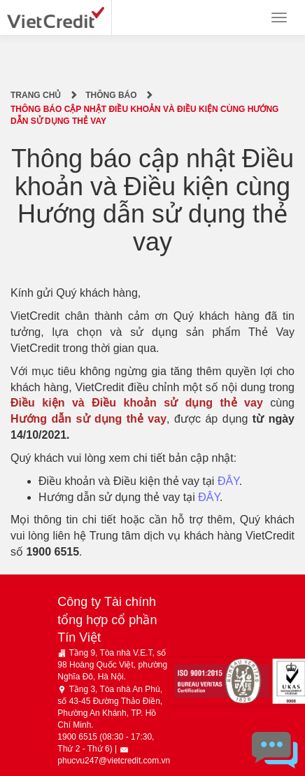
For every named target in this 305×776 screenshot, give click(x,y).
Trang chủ (35, 95)
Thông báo (110, 95)
